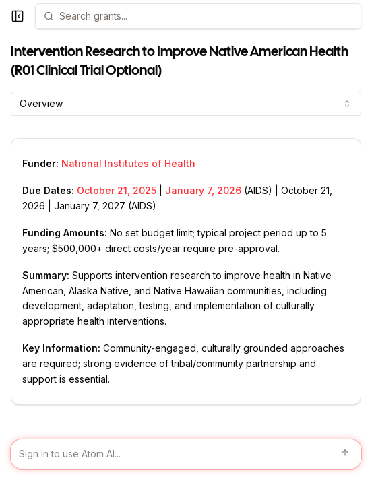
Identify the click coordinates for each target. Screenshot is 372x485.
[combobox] (186, 104)
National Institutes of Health (128, 163)
